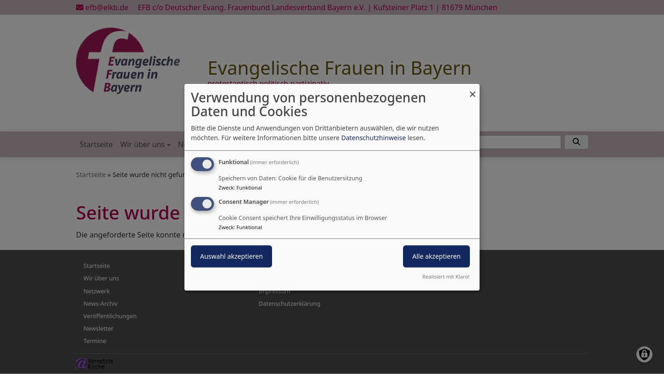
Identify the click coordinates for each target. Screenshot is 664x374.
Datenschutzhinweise (373, 137)
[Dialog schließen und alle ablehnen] (473, 89)
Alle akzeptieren (436, 256)
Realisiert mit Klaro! (445, 276)
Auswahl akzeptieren (231, 256)
